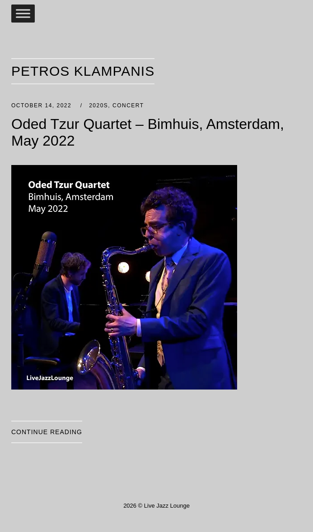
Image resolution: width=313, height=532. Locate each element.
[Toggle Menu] (23, 13)
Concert (128, 105)
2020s (98, 105)
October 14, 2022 (42, 105)
